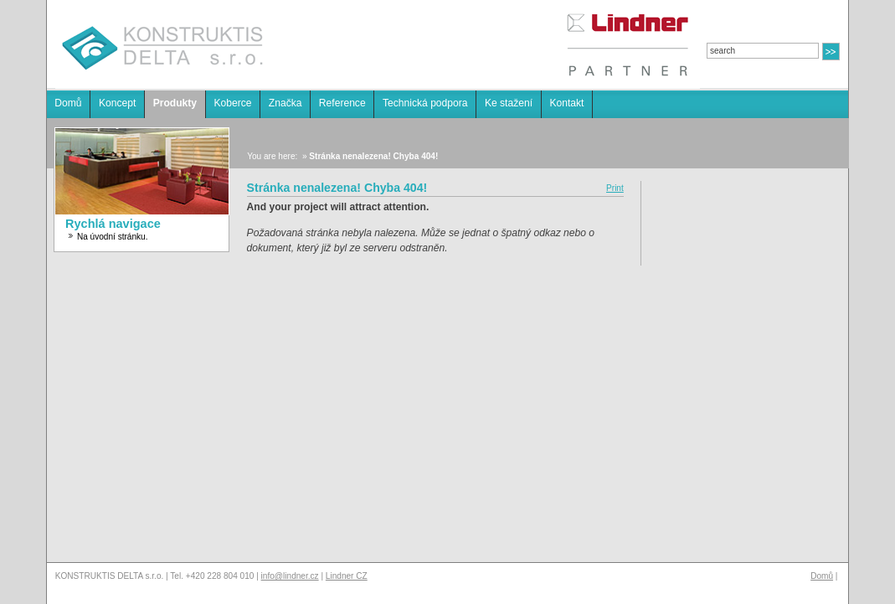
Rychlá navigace (113, 223)
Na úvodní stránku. (112, 236)
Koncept (117, 103)
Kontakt (566, 103)
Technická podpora (425, 103)
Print (615, 188)
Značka (285, 103)
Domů (67, 103)
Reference (342, 103)
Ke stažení (508, 103)
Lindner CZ (347, 576)
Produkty (175, 103)
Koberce (232, 103)
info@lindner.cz (290, 576)
